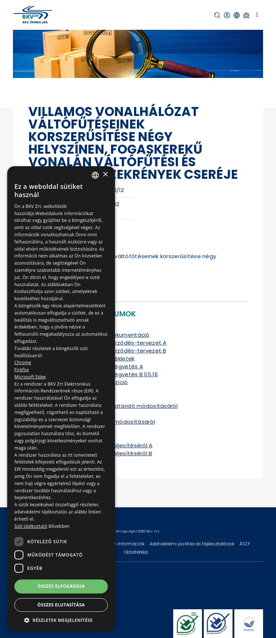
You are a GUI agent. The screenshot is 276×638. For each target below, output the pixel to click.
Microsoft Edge (30, 377)
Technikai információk (120, 544)
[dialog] (61, 398)
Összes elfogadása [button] (61, 586)
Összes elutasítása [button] (61, 605)
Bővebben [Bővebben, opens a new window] (59, 526)
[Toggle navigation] (257, 15)
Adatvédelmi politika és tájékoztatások (193, 544)
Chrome (22, 362)
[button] (217, 15)
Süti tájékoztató (30, 526)
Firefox (21, 370)
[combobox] (95, 175)
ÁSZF (244, 544)
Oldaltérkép (136, 552)
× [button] (105, 174)
